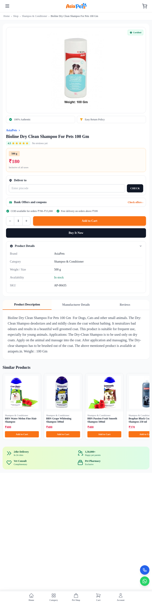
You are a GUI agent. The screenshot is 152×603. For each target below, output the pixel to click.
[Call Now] (144, 570)
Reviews (125, 304)
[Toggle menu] (7, 6)
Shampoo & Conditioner (34, 16)
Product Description (27, 304)
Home (6, 16)
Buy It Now (76, 232)
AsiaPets (11, 130)
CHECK (135, 188)
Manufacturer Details (76, 304)
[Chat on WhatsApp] (144, 581)
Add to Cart (89, 220)
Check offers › (135, 202)
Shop (15, 16)
